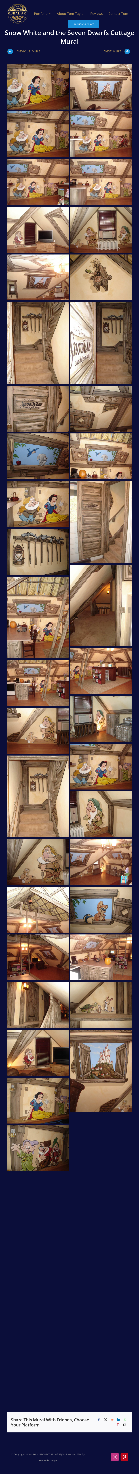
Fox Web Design (48, 1460)
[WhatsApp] (125, 1419)
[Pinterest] (118, 1424)
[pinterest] (124, 1457)
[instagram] (115, 1457)
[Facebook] (99, 1419)
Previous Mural (24, 51)
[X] (105, 1419)
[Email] (125, 1424)
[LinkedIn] (118, 1419)
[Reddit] (112, 1419)
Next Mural (117, 51)
